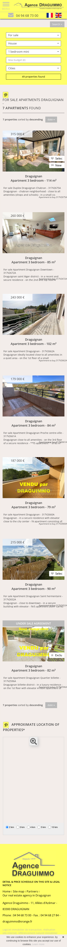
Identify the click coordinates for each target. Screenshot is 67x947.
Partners (32, 891)
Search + (57, 24)
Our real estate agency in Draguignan (27, 895)
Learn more (38, 944)
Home (6, 891)
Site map (18, 891)
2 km (10, 827)
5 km (41, 827)
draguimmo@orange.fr (17, 921)
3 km (20, 827)
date (51, 119)
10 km (53, 827)
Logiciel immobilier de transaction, (23, 929)
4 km (31, 827)
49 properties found (33, 76)
